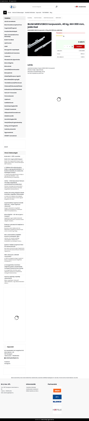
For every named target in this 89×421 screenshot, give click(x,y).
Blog (51, 12)
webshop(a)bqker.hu (12, 358)
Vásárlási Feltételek (30, 12)
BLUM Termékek (37, 17)
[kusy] (67, 46)
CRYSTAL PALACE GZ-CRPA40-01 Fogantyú (34, 98)
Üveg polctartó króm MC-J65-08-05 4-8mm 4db (78, 98)
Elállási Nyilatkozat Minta (32, 391)
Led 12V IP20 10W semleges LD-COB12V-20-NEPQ (64, 98)
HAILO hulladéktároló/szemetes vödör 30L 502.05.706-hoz (13, 321)
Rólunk (9, 12)
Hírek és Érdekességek (18, 12)
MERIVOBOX (58, 17)
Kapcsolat (38, 12)
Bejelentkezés (4, 1)
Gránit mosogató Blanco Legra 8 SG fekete (48, 101)
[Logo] (12, 6)
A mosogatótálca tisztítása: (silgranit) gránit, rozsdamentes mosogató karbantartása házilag (13, 266)
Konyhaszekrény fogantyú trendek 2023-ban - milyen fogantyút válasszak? (13, 204)
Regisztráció (13, 1)
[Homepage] (5, 12)
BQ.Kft (6, 146)
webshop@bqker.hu (8, 392)
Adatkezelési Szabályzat (32, 389)
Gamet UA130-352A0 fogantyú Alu (17, 334)
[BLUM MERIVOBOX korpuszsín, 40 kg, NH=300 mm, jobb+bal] (40, 44)
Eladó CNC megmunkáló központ (13, 159)
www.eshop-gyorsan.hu (47, 419)
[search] (56, 6)
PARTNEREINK (45, 12)
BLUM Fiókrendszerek (48, 17)
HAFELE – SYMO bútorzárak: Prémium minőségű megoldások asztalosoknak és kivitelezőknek (14, 182)
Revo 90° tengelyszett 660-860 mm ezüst (17, 298)
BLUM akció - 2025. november (12, 156)
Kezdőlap (30, 17)
